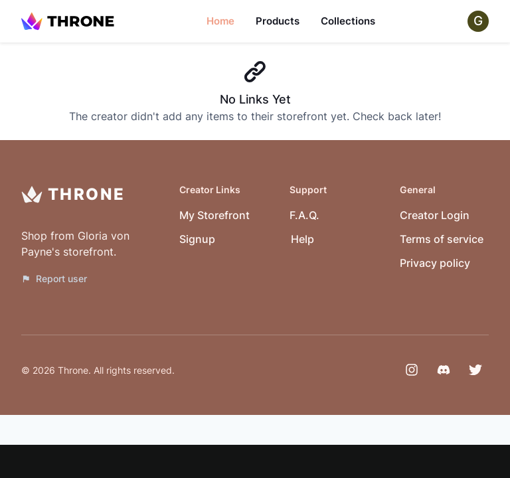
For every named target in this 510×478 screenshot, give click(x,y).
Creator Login (434, 215)
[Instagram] (411, 370)
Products (277, 21)
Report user (54, 278)
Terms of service (441, 239)
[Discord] (443, 370)
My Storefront (214, 215)
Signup (197, 239)
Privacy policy (435, 263)
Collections (348, 21)
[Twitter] (475, 370)
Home (220, 21)
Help (302, 239)
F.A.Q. (304, 215)
